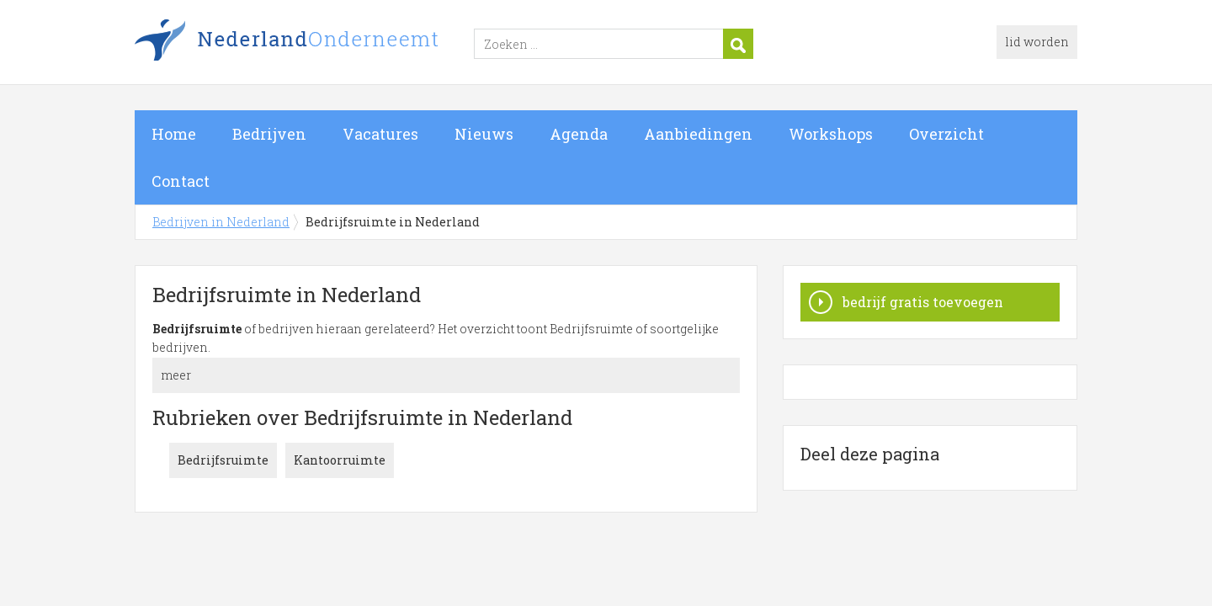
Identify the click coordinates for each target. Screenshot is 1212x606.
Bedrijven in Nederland (345, 44)
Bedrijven (269, 134)
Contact (181, 181)
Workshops (831, 134)
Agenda (579, 134)
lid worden (1037, 42)
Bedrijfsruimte (223, 460)
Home (174, 134)
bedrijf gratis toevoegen (923, 302)
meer (176, 375)
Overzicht (946, 134)
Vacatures (380, 134)
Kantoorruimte (339, 460)
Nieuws (483, 134)
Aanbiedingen (698, 134)
